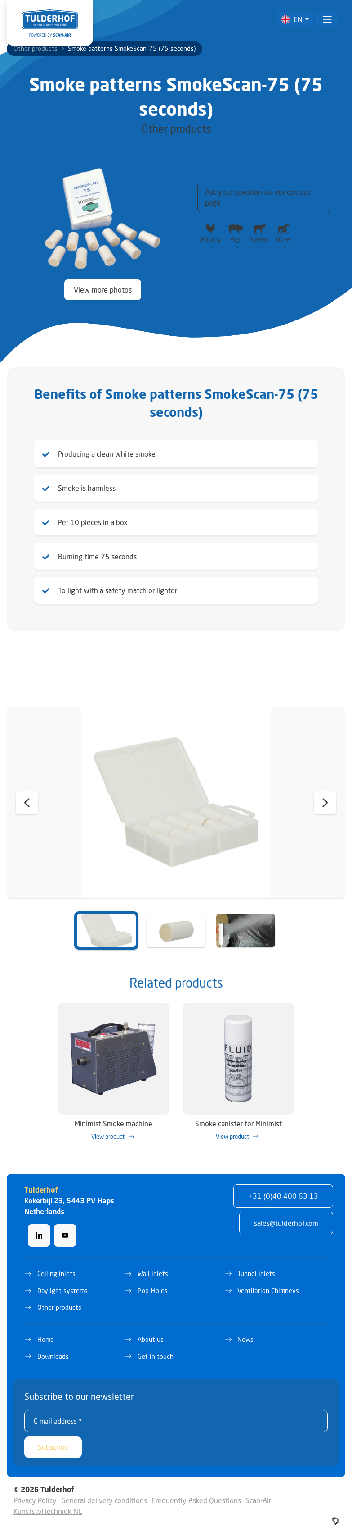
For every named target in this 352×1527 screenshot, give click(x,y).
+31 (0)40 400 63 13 (283, 1188)
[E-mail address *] (176, 1413)
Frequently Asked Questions (196, 1492)
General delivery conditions (104, 1492)
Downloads (53, 1349)
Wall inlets (153, 1266)
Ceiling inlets (56, 1266)
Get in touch (156, 1349)
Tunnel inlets (256, 1266)
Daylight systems (62, 1283)
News (245, 1331)
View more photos (103, 289)
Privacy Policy (35, 1492)
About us (151, 1331)
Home (45, 1331)
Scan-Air (258, 1492)
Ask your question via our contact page (257, 197)
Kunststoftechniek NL (47, 1503)
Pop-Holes (153, 1283)
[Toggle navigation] (327, 19)
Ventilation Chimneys (268, 1283)
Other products (35, 48)
